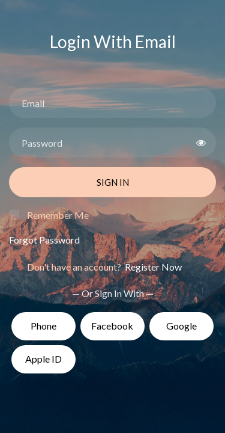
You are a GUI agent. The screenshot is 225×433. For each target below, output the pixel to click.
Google (181, 325)
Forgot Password (44, 239)
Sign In (113, 182)
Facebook (112, 325)
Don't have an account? (104, 266)
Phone (43, 325)
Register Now (152, 266)
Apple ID (43, 358)
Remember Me (58, 215)
